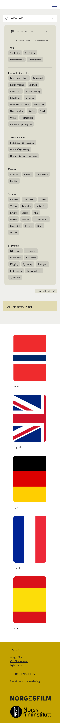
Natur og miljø (16, 111)
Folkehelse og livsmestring (22, 143)
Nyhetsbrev (16, 665)
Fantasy (28, 226)
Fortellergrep (16, 271)
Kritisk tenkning (33, 91)
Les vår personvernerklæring (25, 681)
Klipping (14, 264)
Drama (43, 199)
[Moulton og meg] (30, 483)
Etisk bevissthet (17, 85)
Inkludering (15, 91)
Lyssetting (27, 264)
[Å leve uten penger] (30, 543)
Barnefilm (26, 206)
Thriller (13, 206)
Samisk (31, 111)
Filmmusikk (15, 258)
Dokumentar (42, 174)
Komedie (14, 199)
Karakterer (31, 258)
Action (25, 213)
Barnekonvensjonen (19, 78)
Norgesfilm (16, 657)
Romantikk (15, 226)
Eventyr (13, 213)
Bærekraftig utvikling (20, 149)
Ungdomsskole (17, 60)
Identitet (33, 85)
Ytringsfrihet (27, 118)
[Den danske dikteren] (30, 422)
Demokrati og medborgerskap (23, 156)
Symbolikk (15, 277)
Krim (39, 226)
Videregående (35, 60)
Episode (28, 174)
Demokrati (38, 78)
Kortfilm (14, 181)
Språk (42, 111)
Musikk (13, 219)
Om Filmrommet (19, 661)
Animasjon (41, 206)
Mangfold (30, 98)
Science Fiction (41, 219)
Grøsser (25, 219)
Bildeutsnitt (15, 251)
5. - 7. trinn (30, 53)
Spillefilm (14, 174)
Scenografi (42, 264)
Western (14, 232)
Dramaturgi (31, 251)
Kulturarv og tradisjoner (21, 124)
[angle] (42, 31)
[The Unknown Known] (30, 362)
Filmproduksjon (34, 271)
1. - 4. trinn (15, 53)
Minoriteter (39, 104)
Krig (36, 213)
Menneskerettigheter (19, 104)
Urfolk (13, 118)
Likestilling (15, 98)
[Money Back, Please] (30, 604)
